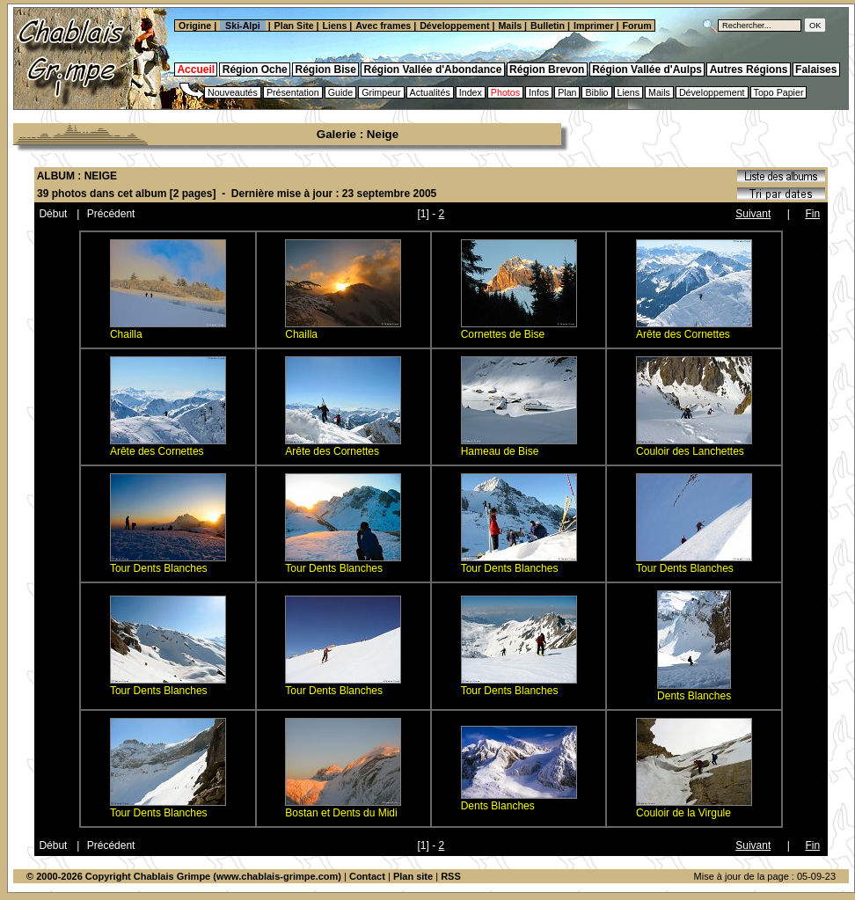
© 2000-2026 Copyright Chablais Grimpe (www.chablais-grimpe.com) (183, 876)
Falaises (816, 69)
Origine (193, 25)
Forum (638, 25)
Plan (567, 92)
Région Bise (325, 69)
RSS (451, 876)
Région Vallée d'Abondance (433, 69)
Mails (510, 25)
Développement (454, 25)
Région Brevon (546, 69)
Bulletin (547, 25)
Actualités (430, 92)
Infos (539, 92)
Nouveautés (233, 92)
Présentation (293, 92)
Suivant (753, 214)
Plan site (413, 876)
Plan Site (294, 25)
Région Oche (255, 69)
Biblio (596, 92)
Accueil (196, 69)
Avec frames (383, 25)
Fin (812, 214)
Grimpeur (381, 92)
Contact (367, 876)
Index (470, 92)
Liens (335, 25)
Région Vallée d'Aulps (647, 69)
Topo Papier (779, 92)
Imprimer (594, 25)
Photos (505, 92)
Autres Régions (749, 69)
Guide (340, 92)
